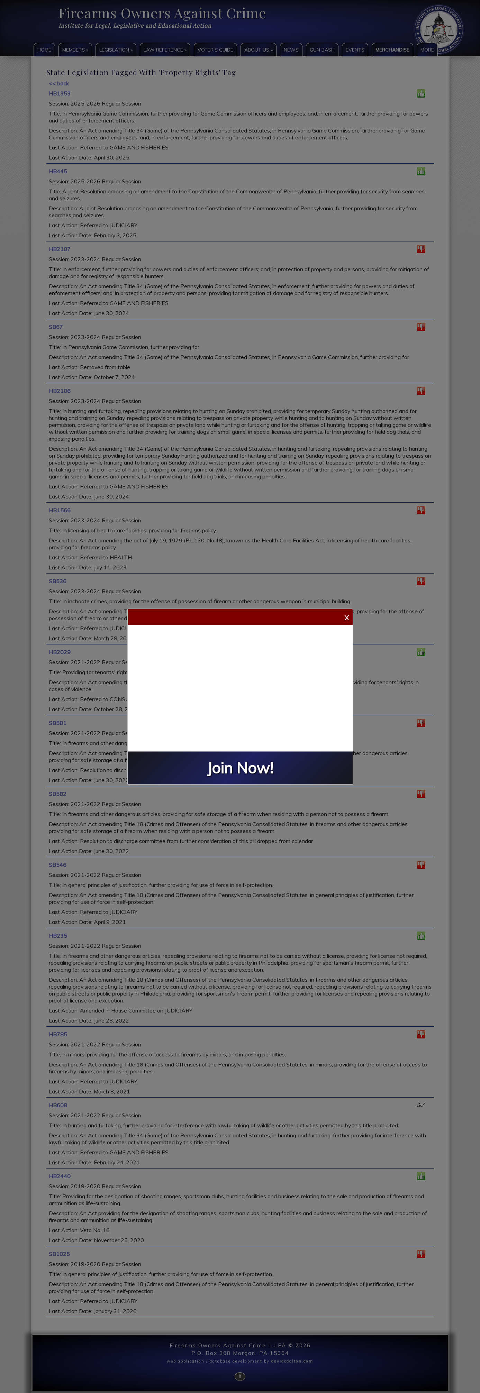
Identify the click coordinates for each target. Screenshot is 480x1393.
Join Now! (240, 767)
